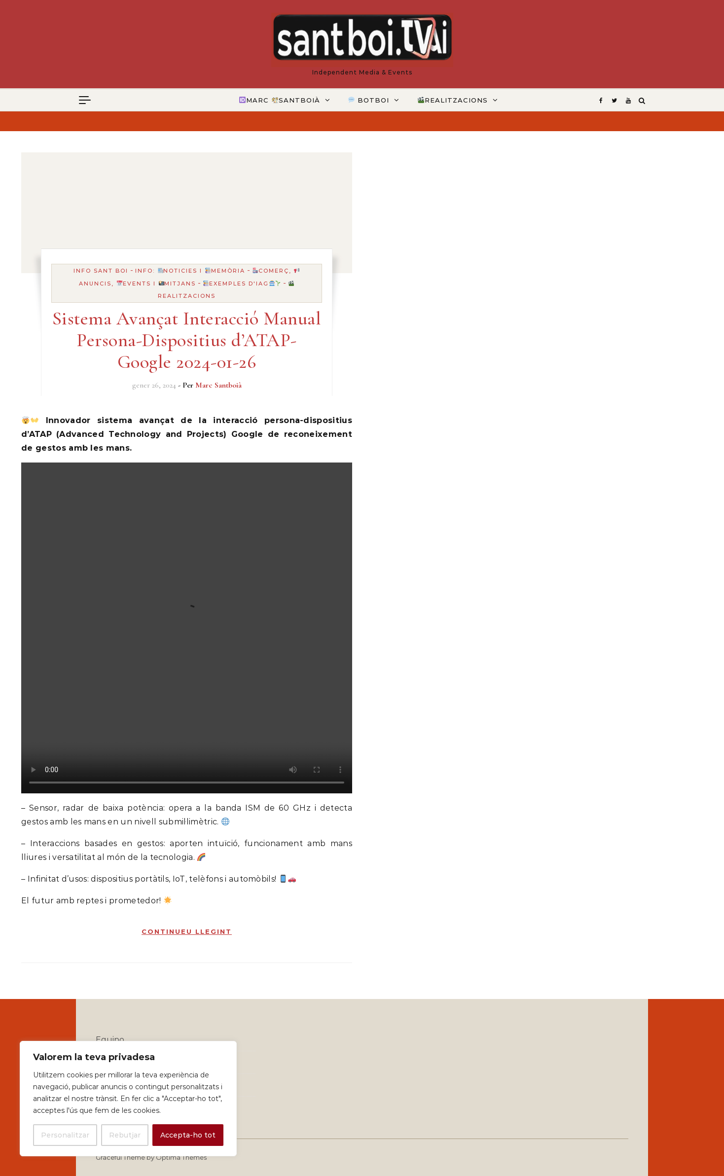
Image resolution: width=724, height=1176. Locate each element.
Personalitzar (65, 1135)
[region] (128, 1098)
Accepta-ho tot (188, 1135)
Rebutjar (125, 1135)
